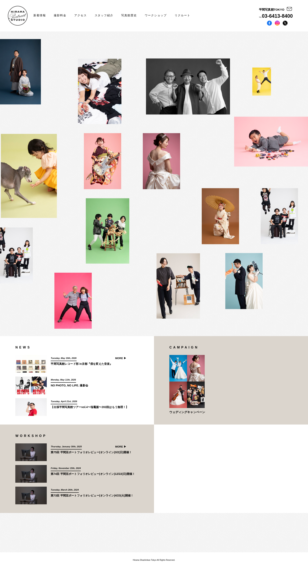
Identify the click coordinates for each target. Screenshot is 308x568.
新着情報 (39, 15)
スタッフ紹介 (104, 15)
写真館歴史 (129, 15)
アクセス (80, 15)
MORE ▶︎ (120, 358)
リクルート (182, 15)
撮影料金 (60, 15)
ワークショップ (156, 15)
